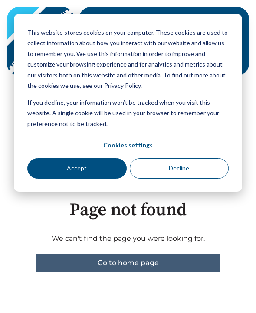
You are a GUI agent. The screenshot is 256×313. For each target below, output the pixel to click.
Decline (179, 168)
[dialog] (128, 103)
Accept (77, 168)
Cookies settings (128, 145)
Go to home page (128, 263)
